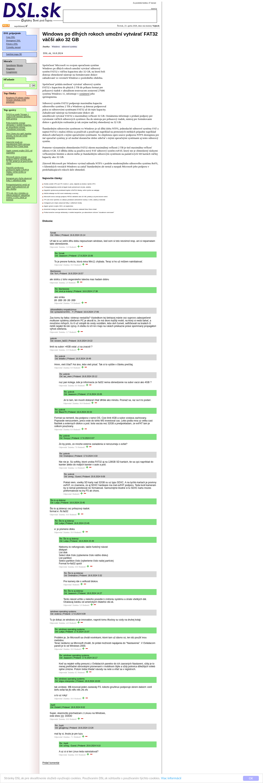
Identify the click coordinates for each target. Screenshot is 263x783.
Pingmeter (10, 68)
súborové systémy (69, 47)
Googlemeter (11, 72)
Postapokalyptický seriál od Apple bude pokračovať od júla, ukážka (18, 186)
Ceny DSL (10, 37)
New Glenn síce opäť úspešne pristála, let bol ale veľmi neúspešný (18, 135)
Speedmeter (11, 65)
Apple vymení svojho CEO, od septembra (19, 151)
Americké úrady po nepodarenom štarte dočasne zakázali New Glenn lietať (18, 144)
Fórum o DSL (12, 44)
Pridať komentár (50, 762)
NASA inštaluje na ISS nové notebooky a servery (61, 193)
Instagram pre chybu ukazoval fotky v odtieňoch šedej (19, 179)
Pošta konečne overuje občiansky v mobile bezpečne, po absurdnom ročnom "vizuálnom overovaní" (19, 126)
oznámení (84, 93)
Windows (56, 47)
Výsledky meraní (13, 47)
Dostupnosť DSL (13, 40)
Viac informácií (171, 779)
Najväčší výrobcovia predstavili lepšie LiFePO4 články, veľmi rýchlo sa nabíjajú (17, 170)
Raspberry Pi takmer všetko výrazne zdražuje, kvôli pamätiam (18, 100)
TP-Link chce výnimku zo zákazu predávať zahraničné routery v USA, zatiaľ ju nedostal (18, 196)
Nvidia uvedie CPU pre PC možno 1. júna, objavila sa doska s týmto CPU (70, 184)
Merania (20, 65)
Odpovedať (54, 247)
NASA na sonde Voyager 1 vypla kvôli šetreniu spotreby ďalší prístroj (18, 116)
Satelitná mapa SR (14, 54)
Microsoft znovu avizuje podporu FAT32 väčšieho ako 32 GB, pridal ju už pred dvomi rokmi (19, 160)
